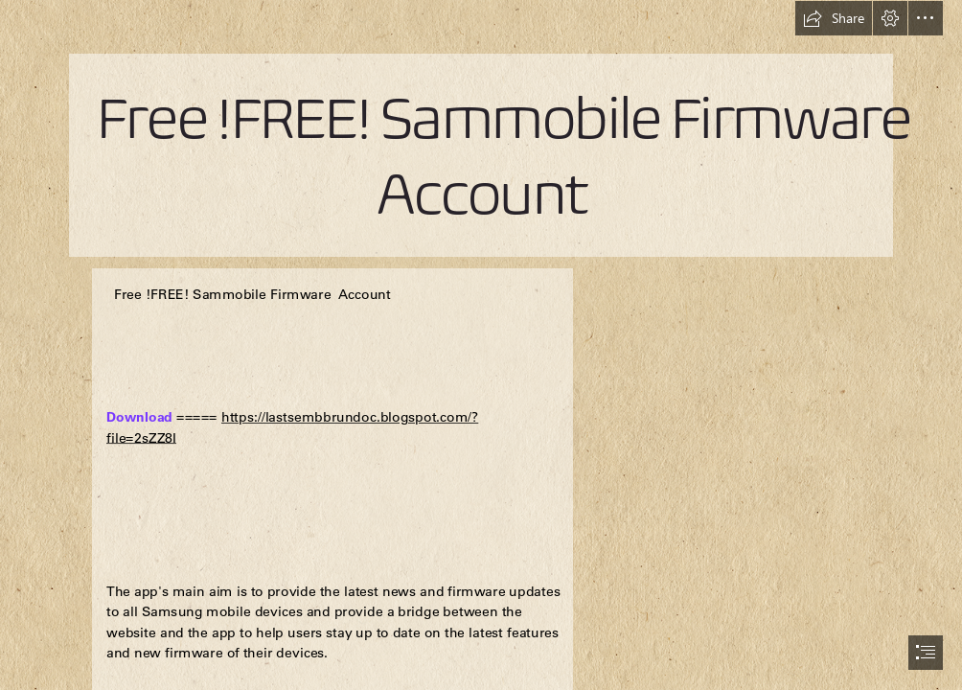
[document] (481, 345)
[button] (833, 18)
